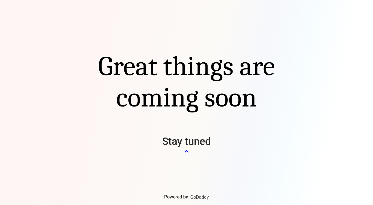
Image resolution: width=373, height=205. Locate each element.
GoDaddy (199, 197)
